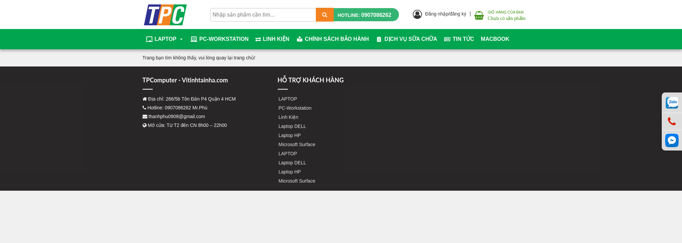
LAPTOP (169, 39)
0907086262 (376, 15)
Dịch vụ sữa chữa (410, 39)
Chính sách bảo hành (337, 39)
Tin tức (463, 39)
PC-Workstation (224, 39)
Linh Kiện (276, 39)
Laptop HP (290, 135)
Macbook (495, 39)
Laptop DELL (292, 126)
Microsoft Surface (297, 144)
